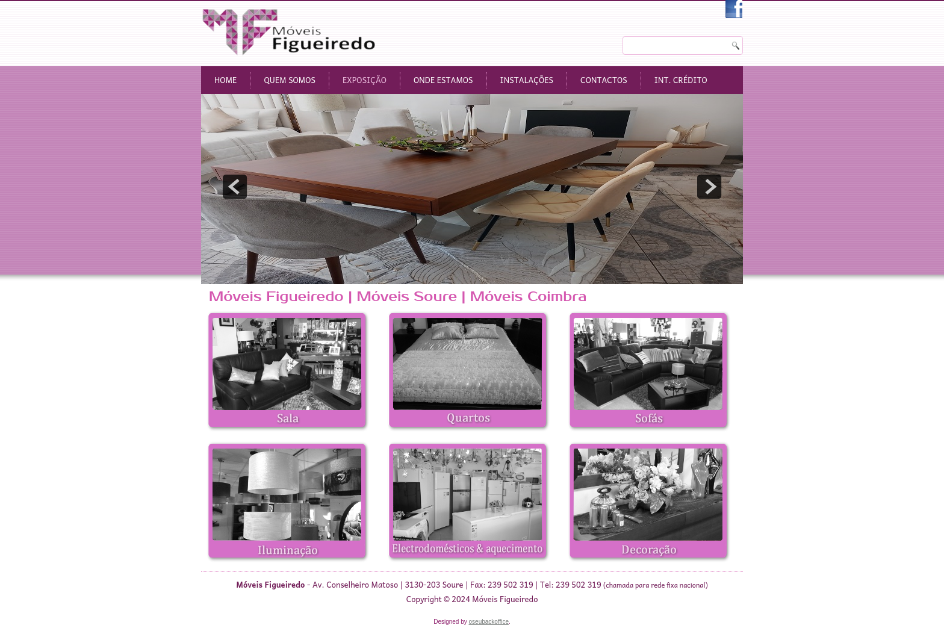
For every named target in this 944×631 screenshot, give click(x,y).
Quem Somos (289, 79)
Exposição (365, 79)
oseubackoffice (489, 621)
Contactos (603, 79)
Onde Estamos (443, 79)
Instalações (526, 79)
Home (225, 79)
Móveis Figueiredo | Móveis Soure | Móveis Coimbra (397, 296)
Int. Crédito (680, 79)
